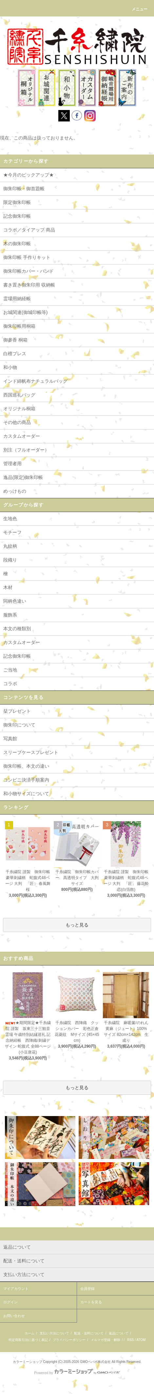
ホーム (29, 1333)
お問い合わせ (14, 1316)
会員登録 (87, 1289)
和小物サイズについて (26, 793)
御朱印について (19, 724)
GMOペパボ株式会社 (95, 1362)
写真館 (10, 738)
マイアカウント (16, 1289)
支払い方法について (54, 1333)
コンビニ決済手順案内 (26, 779)
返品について (118, 1333)
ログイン (10, 1302)
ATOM (140, 1340)
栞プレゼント (17, 711)
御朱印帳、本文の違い (26, 766)
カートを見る (91, 1302)
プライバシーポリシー (69, 1340)
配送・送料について (89, 1333)
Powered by (77, 1373)
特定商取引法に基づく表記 (28, 1340)
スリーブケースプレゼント (30, 752)
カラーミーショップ (27, 1362)
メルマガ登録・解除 (105, 1340)
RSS (130, 1340)
